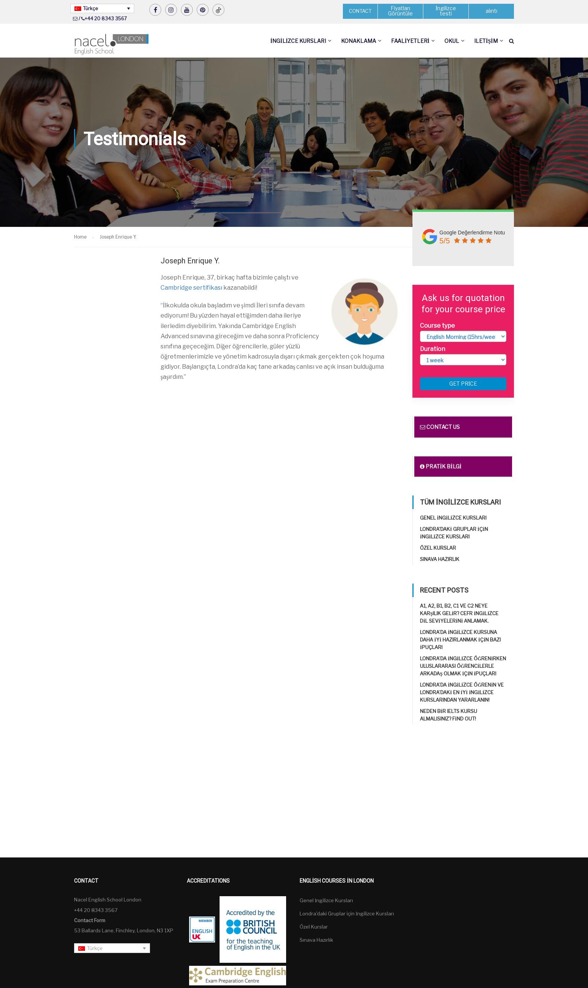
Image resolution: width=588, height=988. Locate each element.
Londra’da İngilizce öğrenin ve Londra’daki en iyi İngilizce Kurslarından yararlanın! (462, 692)
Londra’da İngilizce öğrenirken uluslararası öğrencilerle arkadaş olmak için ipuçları (463, 666)
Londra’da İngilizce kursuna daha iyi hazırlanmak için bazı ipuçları (460, 640)
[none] (102, 8)
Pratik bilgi (440, 467)
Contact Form (89, 920)
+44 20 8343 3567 (106, 18)
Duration (432, 349)
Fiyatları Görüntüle (400, 11)
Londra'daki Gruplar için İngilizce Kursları (347, 914)
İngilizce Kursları (298, 41)
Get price (463, 384)
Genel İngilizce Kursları (453, 518)
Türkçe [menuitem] (90, 8)
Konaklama (358, 41)
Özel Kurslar (438, 548)
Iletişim (486, 41)
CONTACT (360, 11)
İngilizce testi (446, 11)
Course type (437, 325)
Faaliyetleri (410, 41)
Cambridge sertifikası (191, 287)
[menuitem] (102, 8)
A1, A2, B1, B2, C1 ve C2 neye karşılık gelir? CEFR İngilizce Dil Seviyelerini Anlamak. (459, 613)
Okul (451, 41)
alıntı (491, 11)
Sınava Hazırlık (439, 559)
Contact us (440, 427)
